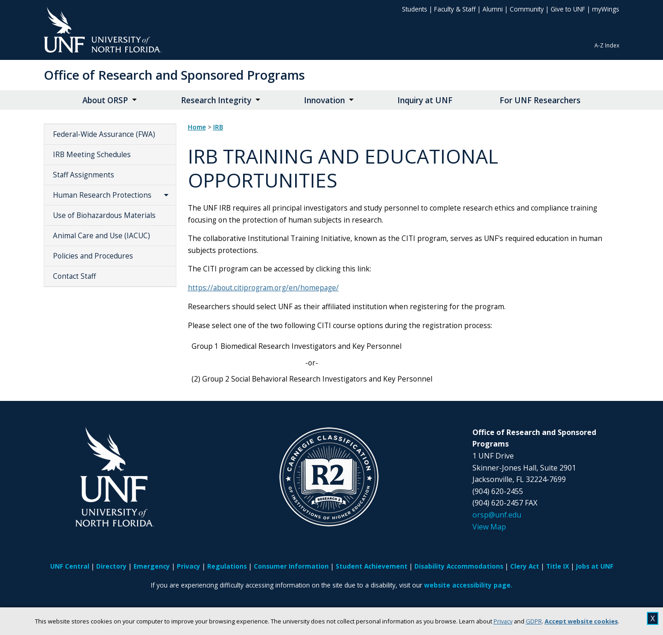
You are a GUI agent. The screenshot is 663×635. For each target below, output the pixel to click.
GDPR (534, 621)
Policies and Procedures (93, 256)
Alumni (493, 9)
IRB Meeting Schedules (92, 154)
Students (414, 9)
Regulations (227, 566)
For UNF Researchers (540, 100)
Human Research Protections (102, 195)
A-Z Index (606, 45)
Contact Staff (74, 276)
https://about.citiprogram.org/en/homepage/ (263, 288)
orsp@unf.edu (496, 515)
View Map (489, 527)
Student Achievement (371, 566)
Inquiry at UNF (425, 100)
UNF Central (69, 566)
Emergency (152, 566)
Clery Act (524, 566)
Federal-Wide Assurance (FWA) (104, 134)
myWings (605, 9)
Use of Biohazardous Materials (104, 215)
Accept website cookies (581, 621)
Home (197, 127)
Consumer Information (291, 566)
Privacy (503, 621)
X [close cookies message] (653, 618)
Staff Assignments (83, 175)
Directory (111, 566)
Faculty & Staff (455, 9)
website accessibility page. (468, 585)
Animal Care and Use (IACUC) (101, 236)
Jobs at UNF (594, 566)
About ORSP (105, 100)
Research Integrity (216, 100)
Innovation (324, 100)
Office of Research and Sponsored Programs (174, 74)
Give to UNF (568, 9)
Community (527, 9)
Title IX (557, 566)
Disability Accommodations (458, 566)
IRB (218, 127)
